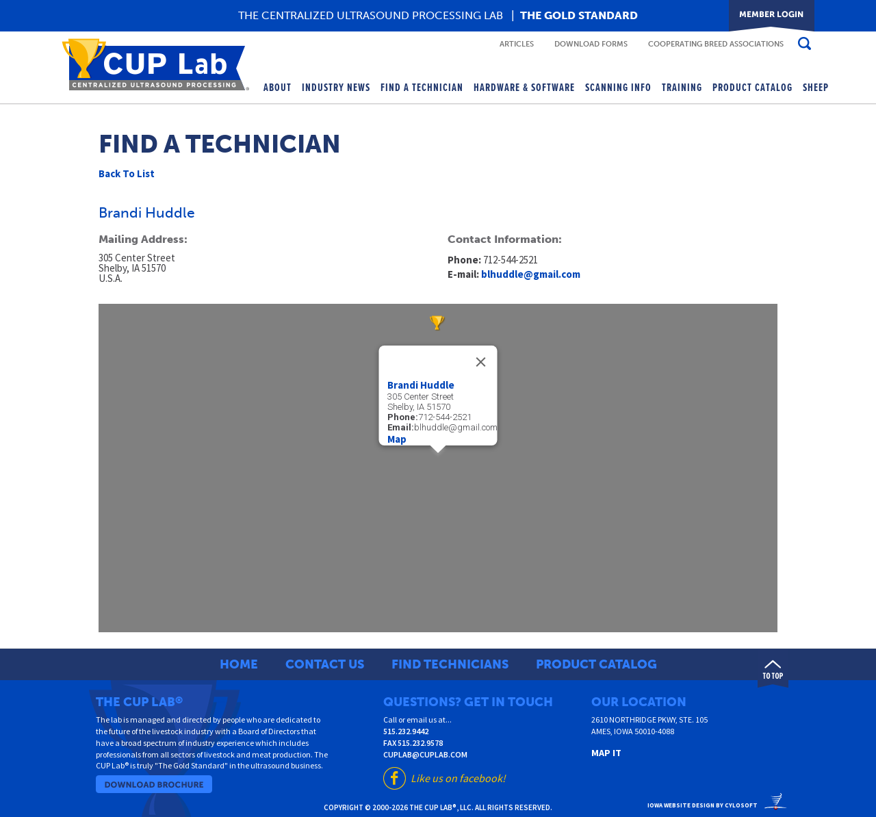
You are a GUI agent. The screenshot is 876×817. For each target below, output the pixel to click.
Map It (606, 752)
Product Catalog (752, 88)
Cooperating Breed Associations (716, 44)
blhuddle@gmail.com (530, 274)
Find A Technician (422, 88)
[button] (438, 460)
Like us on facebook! (458, 778)
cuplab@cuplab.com (425, 754)
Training (682, 88)
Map (397, 438)
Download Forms (591, 44)
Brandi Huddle (420, 384)
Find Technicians (449, 664)
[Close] (481, 362)
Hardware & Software (524, 88)
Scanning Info (618, 88)
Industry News (336, 88)
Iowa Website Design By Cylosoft (702, 805)
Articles (517, 44)
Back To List (127, 173)
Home (239, 664)
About (277, 88)
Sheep (816, 88)
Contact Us (324, 664)
